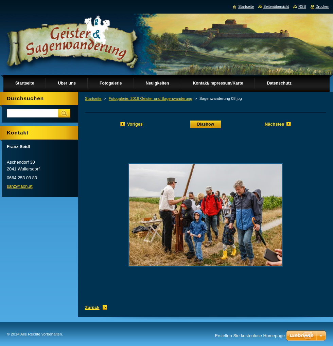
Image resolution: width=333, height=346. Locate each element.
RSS (302, 6)
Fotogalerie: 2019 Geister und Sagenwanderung (150, 98)
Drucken (323, 6)
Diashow (205, 124)
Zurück (92, 307)
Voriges (135, 124)
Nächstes (274, 124)
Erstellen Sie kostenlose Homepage (250, 335)
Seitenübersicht (276, 6)
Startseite (93, 98)
